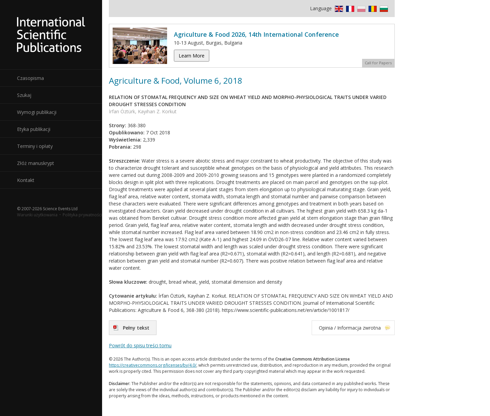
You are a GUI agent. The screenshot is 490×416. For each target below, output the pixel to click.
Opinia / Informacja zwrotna (350, 328)
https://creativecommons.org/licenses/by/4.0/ (152, 365)
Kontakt (25, 180)
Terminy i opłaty (35, 146)
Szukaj (24, 95)
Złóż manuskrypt (35, 163)
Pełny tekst (136, 328)
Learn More (192, 55)
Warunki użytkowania (37, 215)
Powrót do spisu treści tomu (140, 345)
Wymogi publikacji (36, 112)
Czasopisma (30, 78)
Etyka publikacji (33, 129)
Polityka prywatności (82, 215)
